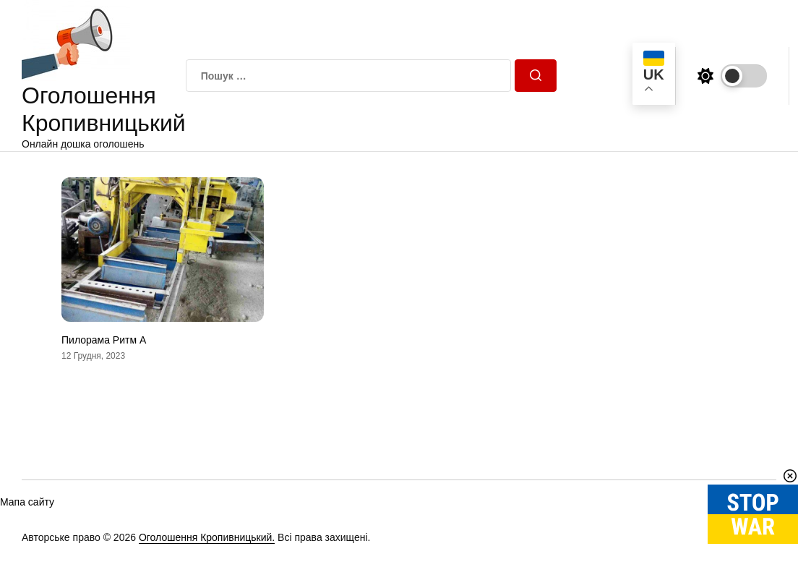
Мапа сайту (27, 502)
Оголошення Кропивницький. (207, 537)
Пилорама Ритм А (103, 340)
